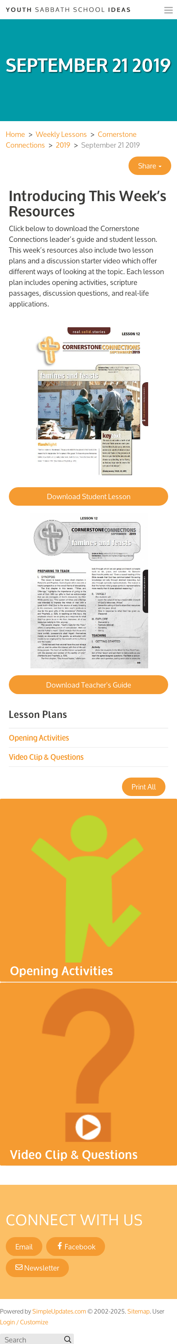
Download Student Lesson (88, 496)
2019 (63, 145)
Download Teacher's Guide (88, 684)
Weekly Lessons (61, 134)
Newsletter (37, 1268)
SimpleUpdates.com (59, 1311)
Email (24, 1246)
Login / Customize (24, 1322)
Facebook (76, 1246)
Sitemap (138, 1311)
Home (15, 134)
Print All (144, 786)
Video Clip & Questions (46, 757)
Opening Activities (39, 738)
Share (150, 165)
